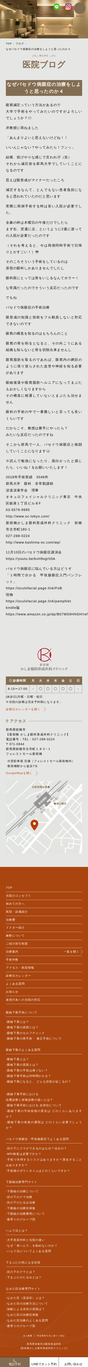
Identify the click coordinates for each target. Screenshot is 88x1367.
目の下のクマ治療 (19, 1197)
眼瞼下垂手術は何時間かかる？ (29, 1076)
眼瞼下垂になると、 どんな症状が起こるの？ (39, 1081)
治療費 (10, 919)
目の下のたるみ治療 (21, 1202)
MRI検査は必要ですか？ (24, 1154)
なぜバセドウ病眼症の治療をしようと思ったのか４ (38, 49)
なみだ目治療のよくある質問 (27, 1320)
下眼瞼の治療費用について (26, 1213)
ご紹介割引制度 (17, 943)
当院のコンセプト (18, 895)
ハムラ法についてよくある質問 (29, 1251)
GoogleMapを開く (19, 773)
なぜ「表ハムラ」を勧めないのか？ (32, 1245)
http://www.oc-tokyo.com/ (28, 516)
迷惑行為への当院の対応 (23, 999)
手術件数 (12, 959)
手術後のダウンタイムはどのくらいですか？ (38, 1170)
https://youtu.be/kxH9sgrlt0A (30, 559)
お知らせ (12, 991)
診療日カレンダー (18, 975)
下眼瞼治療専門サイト (21, 1182)
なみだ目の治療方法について (27, 1303)
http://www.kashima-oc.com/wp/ (33, 542)
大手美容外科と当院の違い (26, 1240)
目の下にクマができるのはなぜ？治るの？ (37, 1148)
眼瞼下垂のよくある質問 (23, 1049)
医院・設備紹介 (17, 911)
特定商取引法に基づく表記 (51, 1336)
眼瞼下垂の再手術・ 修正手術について (34, 1038)
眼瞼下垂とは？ (18, 1021)
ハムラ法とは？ (17, 1230)
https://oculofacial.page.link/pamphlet (38, 601)
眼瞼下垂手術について (21, 1012)
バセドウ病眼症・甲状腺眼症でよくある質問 (37, 1139)
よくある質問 (15, 983)
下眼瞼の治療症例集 (21, 1208)
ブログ (20, 43)
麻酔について (15, 935)
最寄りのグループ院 (21, 1219)
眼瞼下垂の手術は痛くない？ (27, 1070)
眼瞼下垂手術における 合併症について (34, 1105)
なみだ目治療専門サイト (23, 1288)
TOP (9, 43)
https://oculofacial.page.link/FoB (34, 588)
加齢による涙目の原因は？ (26, 1309)
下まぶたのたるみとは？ (24, 1277)
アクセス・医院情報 (20, 967)
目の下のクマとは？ (21, 1271)
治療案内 (12, 951)
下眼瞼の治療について (23, 1191)
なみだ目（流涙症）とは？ (26, 1298)
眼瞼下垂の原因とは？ (23, 1027)
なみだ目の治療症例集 (23, 1314)
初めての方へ (15, 903)
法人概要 (27, 1336)
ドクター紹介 (15, 927)
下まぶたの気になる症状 (23, 1262)
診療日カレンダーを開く (23, 709)
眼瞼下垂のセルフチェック (26, 1033)
